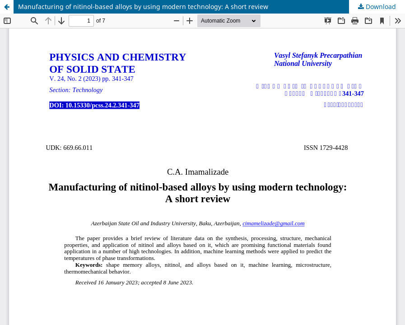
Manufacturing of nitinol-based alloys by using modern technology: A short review (143, 6)
